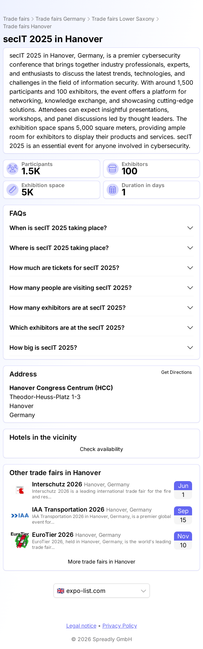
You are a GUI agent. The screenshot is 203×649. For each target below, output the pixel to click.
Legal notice (81, 625)
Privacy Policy (119, 625)
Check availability (101, 449)
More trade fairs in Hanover (101, 561)
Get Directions (176, 372)
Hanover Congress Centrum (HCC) (61, 388)
